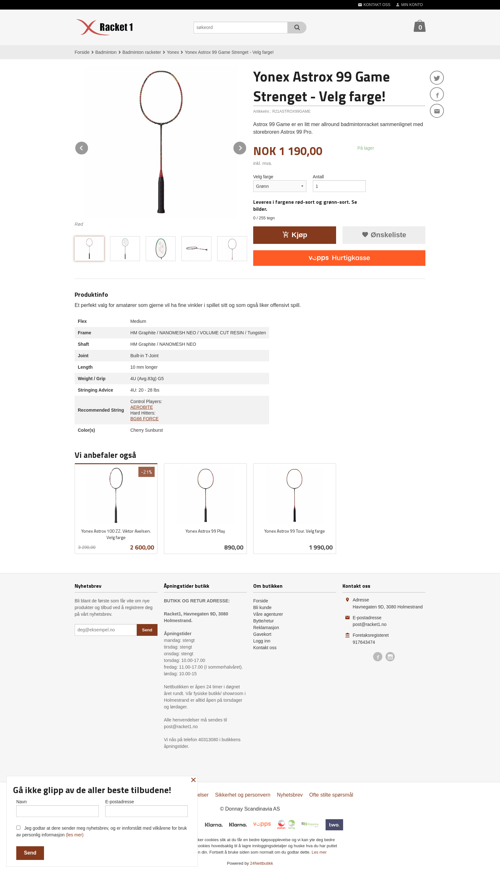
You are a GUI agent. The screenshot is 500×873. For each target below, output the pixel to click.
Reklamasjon (266, 627)
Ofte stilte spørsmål (331, 795)
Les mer (319, 852)
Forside (82, 52)
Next (246, 147)
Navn (57, 808)
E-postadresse (146, 808)
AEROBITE (141, 407)
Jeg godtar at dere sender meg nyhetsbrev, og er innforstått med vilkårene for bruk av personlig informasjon (101, 831)
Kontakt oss (264, 647)
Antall (318, 176)
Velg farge (263, 176)
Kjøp (294, 235)
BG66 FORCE (144, 418)
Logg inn (261, 640)
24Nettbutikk (261, 863)
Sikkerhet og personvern (242, 795)
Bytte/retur (263, 620)
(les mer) (75, 834)
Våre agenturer (268, 614)
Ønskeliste (384, 235)
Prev (88, 147)
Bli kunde (262, 607)
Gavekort (262, 634)
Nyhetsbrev (290, 795)
